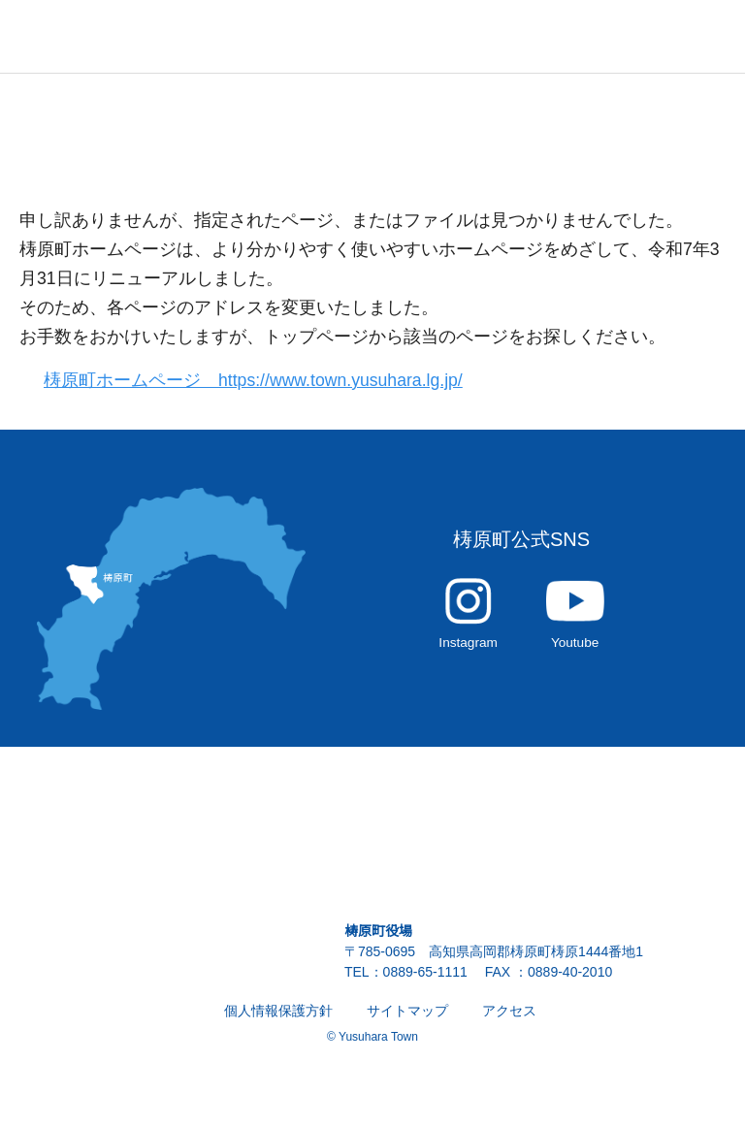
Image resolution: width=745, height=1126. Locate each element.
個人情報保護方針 (278, 1021)
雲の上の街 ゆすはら (97, 36)
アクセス (508, 1021)
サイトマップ (407, 1021)
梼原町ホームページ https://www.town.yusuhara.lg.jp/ (265, 381)
